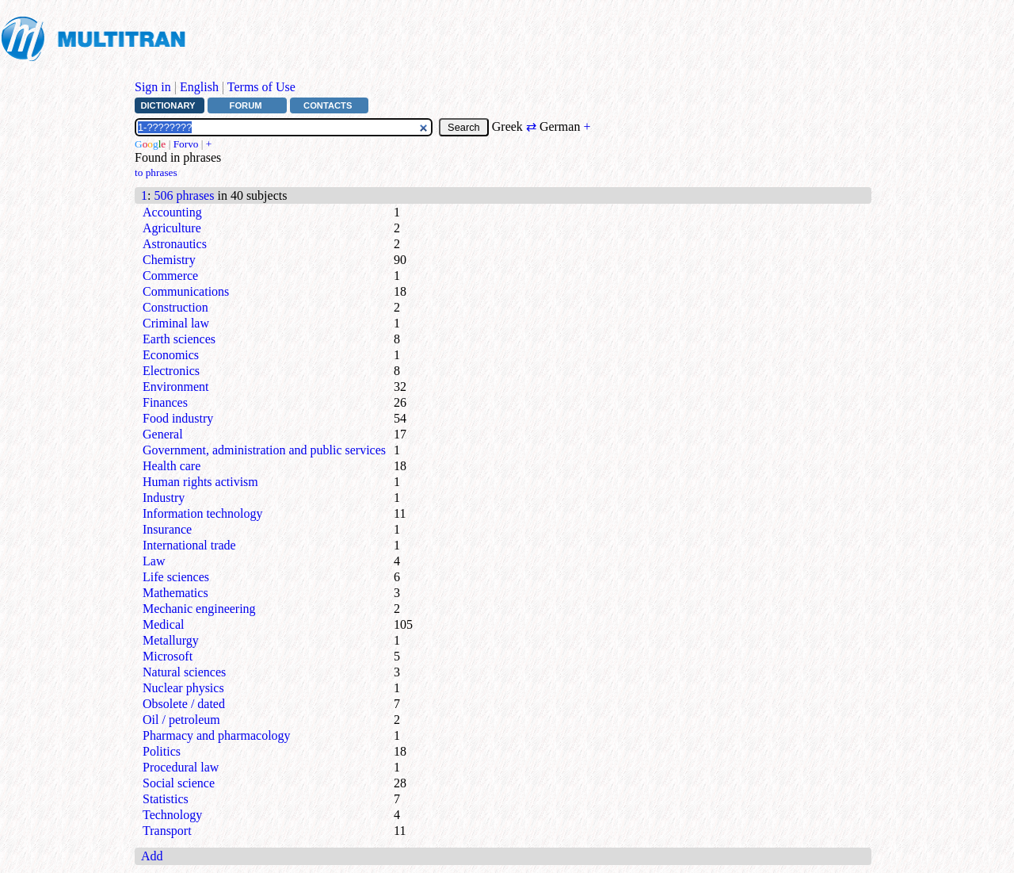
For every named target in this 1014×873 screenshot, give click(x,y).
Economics (171, 355)
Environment (176, 386)
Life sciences (176, 577)
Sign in (153, 87)
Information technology (203, 513)
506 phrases (184, 195)
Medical (163, 624)
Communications (186, 291)
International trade (189, 545)
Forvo (186, 144)
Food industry (178, 418)
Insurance (167, 529)
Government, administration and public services (264, 450)
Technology (172, 814)
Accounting (172, 212)
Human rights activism (200, 481)
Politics (162, 751)
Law (154, 561)
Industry (164, 497)
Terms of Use (261, 87)
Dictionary (167, 105)
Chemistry (169, 259)
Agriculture (172, 228)
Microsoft (168, 656)
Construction (175, 307)
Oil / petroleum (181, 719)
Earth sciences (179, 339)
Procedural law (181, 767)
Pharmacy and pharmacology (217, 735)
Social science (179, 783)
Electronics (171, 370)
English (199, 87)
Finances (165, 402)
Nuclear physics (183, 688)
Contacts (327, 105)
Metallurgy (171, 640)
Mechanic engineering (199, 608)
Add (152, 856)
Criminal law (176, 323)
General (163, 434)
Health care (171, 466)
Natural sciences (184, 672)
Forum (246, 105)
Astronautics (175, 244)
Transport (167, 830)
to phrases (156, 172)
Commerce (170, 275)
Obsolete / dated (184, 703)
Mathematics (175, 592)
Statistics (166, 799)
